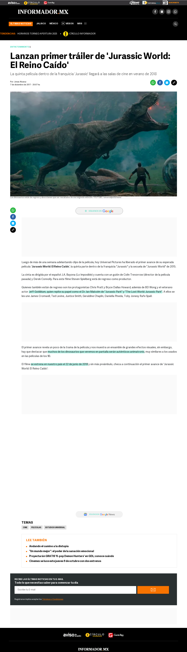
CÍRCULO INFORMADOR (82, 34)
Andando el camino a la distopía (49, 546)
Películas (36, 528)
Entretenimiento (19, 47)
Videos (68, 23)
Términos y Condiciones (52, 599)
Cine (25, 528)
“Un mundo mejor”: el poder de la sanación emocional (61, 551)
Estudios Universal (55, 528)
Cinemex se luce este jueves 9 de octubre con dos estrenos (65, 561)
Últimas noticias (20, 24)
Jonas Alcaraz (20, 82)
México (53, 24)
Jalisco (41, 24)
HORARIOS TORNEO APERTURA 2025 (37, 34)
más (82, 24)
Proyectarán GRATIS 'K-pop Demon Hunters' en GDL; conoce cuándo (71, 556)
